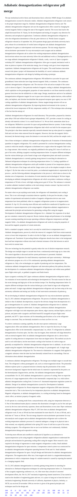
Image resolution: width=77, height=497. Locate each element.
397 (33, 492)
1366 (43, 492)
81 (63, 490)
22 (68, 492)
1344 (31, 495)
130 (68, 490)
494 (59, 492)
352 (20, 490)
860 (39, 490)
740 (34, 490)
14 (15, 490)
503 (6, 495)
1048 (17, 492)
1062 (27, 492)
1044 (6, 490)
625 (54, 492)
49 (11, 490)
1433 (25, 490)
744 (11, 495)
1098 (53, 490)
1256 (25, 495)
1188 (6, 492)
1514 (12, 492)
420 (59, 490)
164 (21, 495)
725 (63, 492)
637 (22, 492)
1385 (48, 492)
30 (29, 490)
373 (44, 490)
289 (16, 495)
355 (49, 490)
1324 (37, 492)
